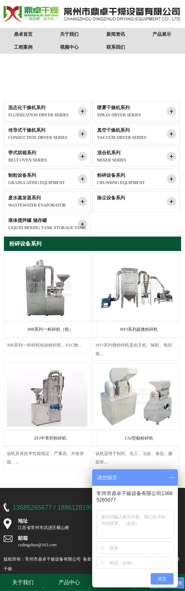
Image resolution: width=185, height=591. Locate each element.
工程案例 (23, 47)
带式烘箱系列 (49, 157)
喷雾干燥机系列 (138, 111)
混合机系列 (138, 157)
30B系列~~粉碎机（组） (50, 329)
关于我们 (69, 34)
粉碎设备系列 (138, 179)
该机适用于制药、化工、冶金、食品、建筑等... (133, 458)
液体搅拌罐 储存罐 (49, 224)
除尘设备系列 (138, 202)
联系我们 (115, 47)
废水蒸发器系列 (49, 202)
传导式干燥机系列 (49, 134)
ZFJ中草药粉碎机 (50, 438)
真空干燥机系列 (138, 134)
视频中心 (69, 47)
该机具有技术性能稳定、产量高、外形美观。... (45, 458)
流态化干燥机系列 (49, 111)
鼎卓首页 (23, 34)
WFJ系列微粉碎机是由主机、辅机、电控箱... (133, 349)
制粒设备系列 (49, 179)
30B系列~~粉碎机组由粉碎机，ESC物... (44, 345)
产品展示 (161, 34)
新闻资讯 (115, 34)
